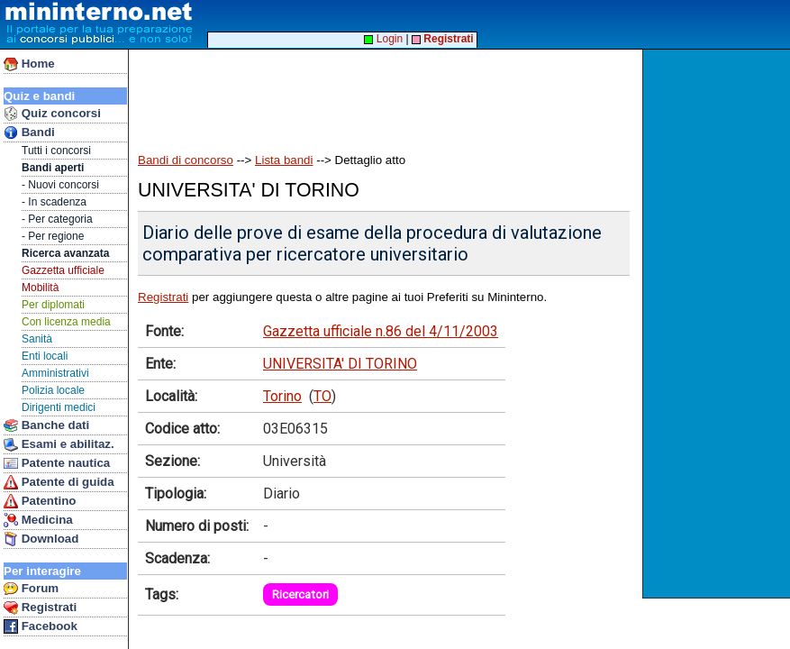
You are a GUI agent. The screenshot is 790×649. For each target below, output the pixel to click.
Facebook (40, 626)
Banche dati (46, 425)
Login (383, 38)
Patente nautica (57, 463)
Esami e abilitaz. (59, 444)
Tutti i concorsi (56, 150)
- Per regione (53, 236)
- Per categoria (57, 219)
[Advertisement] (718, 323)
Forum (31, 588)
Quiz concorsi (52, 113)
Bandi (29, 132)
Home (29, 64)
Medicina (38, 520)
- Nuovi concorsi (60, 184)
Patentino (40, 501)
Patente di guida (59, 482)
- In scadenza (54, 202)
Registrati (40, 607)
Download (41, 539)
